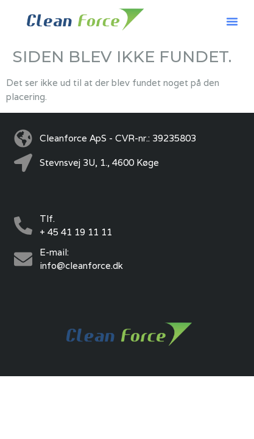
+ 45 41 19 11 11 (76, 232)
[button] (232, 21)
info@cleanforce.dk (81, 265)
